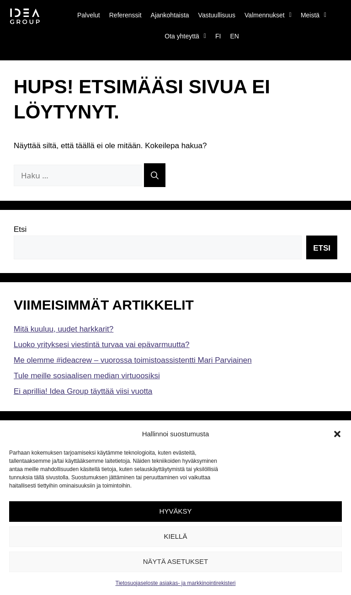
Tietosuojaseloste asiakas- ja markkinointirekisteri (176, 583)
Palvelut (88, 15)
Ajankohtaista (170, 15)
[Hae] (154, 175)
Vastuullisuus (216, 15)
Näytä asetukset (175, 561)
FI (218, 36)
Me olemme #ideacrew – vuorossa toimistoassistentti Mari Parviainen (133, 360)
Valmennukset (268, 15)
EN (234, 36)
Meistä (313, 15)
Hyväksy (176, 511)
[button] (337, 434)
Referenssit (125, 15)
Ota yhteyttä (185, 36)
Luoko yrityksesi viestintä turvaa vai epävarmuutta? (102, 344)
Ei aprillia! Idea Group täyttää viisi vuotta (83, 391)
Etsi (20, 229)
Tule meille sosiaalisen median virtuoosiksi (87, 375)
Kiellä (175, 536)
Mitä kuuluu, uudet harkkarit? (63, 329)
